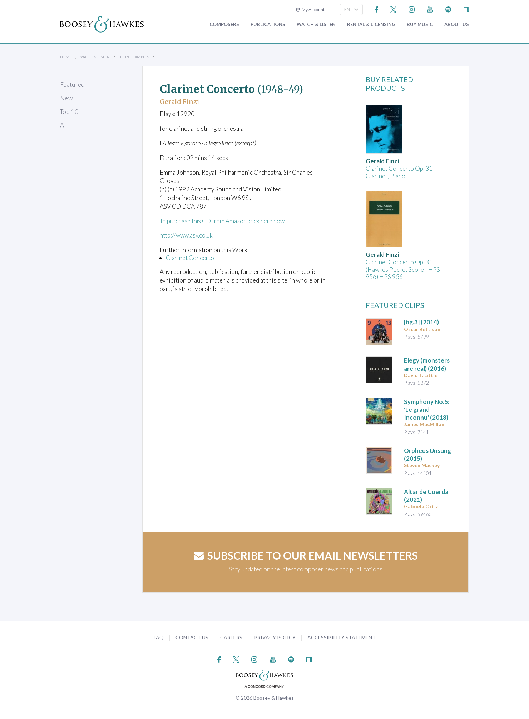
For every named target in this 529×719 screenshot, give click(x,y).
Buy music (420, 24)
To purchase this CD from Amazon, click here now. (225, 221)
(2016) (427, 364)
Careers (231, 637)
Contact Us (191, 637)
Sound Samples (134, 57)
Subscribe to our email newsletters (306, 555)
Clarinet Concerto (190, 257)
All (64, 125)
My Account (310, 9)
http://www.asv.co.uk (187, 235)
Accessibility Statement (341, 637)
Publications (268, 24)
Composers (224, 24)
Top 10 (69, 111)
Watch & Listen (316, 24)
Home (66, 57)
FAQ (159, 637)
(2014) (421, 322)
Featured (72, 84)
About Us (456, 24)
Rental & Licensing (371, 24)
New (66, 98)
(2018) (426, 409)
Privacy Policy (275, 637)
